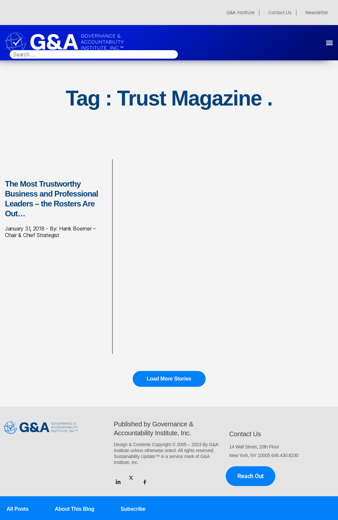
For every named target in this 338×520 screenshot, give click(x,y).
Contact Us (279, 12)
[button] (329, 42)
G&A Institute (240, 12)
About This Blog (74, 509)
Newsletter (316, 12)
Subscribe (133, 509)
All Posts (17, 509)
